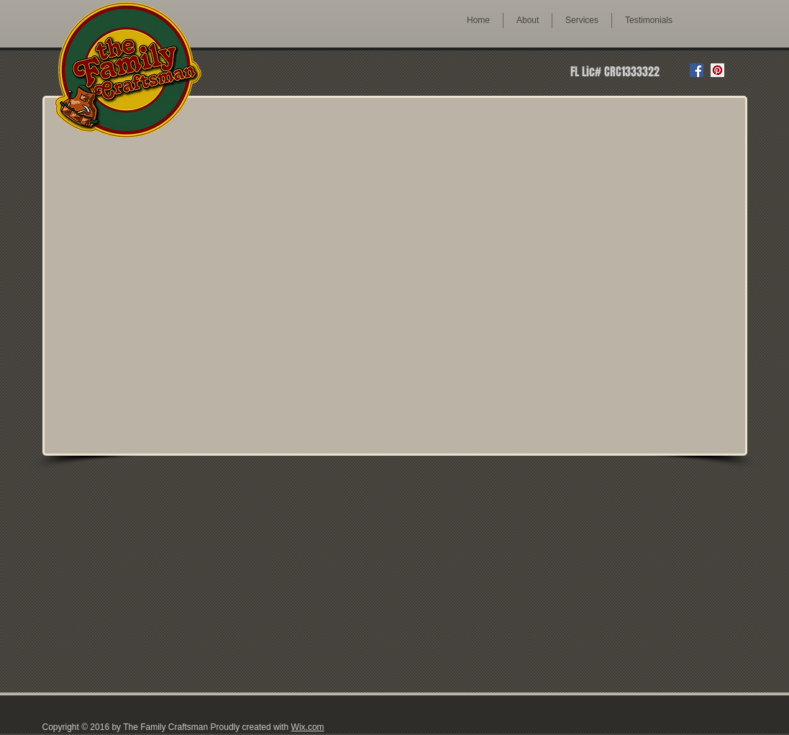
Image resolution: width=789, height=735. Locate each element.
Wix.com (307, 727)
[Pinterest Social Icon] (717, 70)
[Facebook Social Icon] (696, 70)
